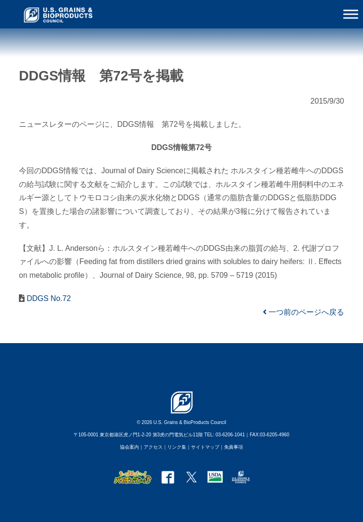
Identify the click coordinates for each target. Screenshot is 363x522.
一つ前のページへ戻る (303, 312)
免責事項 (233, 447)
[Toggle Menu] (350, 13)
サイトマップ (205, 447)
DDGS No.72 (48, 298)
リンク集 (176, 447)
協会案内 (129, 447)
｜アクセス (151, 447)
